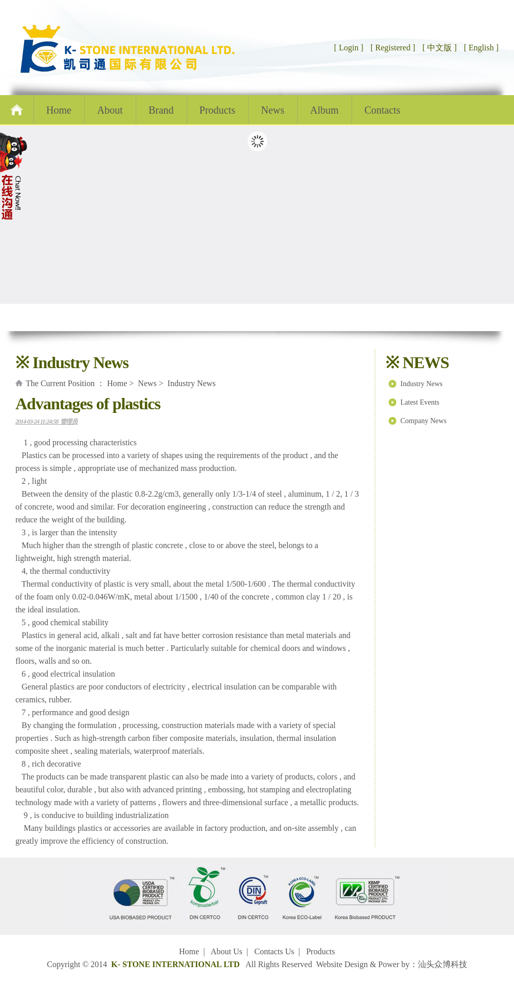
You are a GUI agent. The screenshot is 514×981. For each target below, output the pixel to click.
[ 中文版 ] (440, 47)
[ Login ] (348, 47)
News (273, 110)
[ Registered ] (392, 47)
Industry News (421, 384)
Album (324, 110)
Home (58, 110)
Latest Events (419, 402)
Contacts (382, 110)
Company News (423, 421)
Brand (161, 110)
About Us (227, 951)
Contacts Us (274, 951)
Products (217, 110)
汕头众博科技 (442, 964)
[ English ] (481, 47)
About (110, 110)
